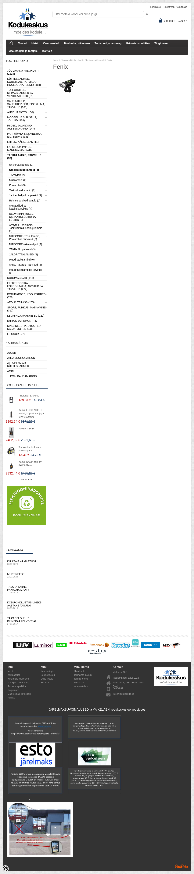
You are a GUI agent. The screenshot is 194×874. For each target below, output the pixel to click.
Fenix (109, 60)
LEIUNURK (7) (16, 334)
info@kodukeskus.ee (123, 694)
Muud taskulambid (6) (22, 259)
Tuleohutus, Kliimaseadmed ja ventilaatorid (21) (20, 93)
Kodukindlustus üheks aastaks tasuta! (26, 605)
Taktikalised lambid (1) (22, 190)
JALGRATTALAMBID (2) (23, 254)
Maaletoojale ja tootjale (23, 50)
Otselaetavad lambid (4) (24, 169)
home (55, 60)
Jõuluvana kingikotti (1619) (22, 72)
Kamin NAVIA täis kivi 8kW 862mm (30, 463)
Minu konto (79, 671)
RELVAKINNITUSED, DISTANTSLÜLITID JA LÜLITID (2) (22, 216)
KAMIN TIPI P (26, 428)
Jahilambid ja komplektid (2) (25, 195)
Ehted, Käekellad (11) (23, 141)
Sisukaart (45, 682)
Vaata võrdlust (81, 686)
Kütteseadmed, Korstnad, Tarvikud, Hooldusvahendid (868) (24, 81)
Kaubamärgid (47, 671)
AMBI (10, 371)
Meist (34, 43)
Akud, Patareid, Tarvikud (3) (25, 264)
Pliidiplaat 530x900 (29, 395)
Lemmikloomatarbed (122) (25, 315)
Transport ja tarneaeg (108, 43)
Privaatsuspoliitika (138, 43)
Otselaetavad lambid (94, 60)
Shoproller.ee (181, 866)
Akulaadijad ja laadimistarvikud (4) (20, 207)
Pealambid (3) (17, 185)
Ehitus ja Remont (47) (22, 320)
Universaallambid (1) (21, 164)
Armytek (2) (18, 174)
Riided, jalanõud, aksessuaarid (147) (21, 127)
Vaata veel (26, 479)
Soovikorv (79, 682)
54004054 (118, 688)
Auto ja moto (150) (20, 112)
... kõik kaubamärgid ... (23, 376)
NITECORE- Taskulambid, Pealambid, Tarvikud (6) (24, 238)
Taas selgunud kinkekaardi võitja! (26, 621)
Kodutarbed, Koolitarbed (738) (26, 296)
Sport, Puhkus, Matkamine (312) (26, 309)
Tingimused (161, 43)
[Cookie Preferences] (5, 868)
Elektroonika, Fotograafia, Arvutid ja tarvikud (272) (25, 286)
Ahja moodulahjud (21, 357)
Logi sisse (155, 7)
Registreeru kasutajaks (175, 7)
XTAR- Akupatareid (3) (22, 249)
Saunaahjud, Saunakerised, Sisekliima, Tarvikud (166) (26, 104)
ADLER (11, 352)
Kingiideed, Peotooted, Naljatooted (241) (24, 327)
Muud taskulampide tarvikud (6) (25, 271)
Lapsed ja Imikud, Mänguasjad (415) (20, 148)
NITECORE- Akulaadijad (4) (25, 244)
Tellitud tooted (81, 678)
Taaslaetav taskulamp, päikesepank (31, 449)
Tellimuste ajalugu (83, 675)
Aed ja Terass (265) (20, 302)
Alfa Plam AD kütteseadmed (18, 364)
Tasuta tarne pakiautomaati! (26, 589)
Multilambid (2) (18, 180)
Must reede (26, 575)
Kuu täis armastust (26, 562)
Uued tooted (47, 678)
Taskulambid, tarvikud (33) (24, 157)
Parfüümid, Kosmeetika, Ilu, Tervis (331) (24, 135)
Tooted (22, 43)
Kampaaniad (51, 43)
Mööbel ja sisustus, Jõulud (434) (22, 119)
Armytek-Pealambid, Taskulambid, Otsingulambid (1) (25, 228)
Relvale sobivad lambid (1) (24, 200)
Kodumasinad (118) (20, 277)
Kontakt (47, 50)
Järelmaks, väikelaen (76, 43)
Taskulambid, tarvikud (71, 60)
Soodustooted (48, 675)
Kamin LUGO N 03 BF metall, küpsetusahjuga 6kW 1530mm (31, 413)
